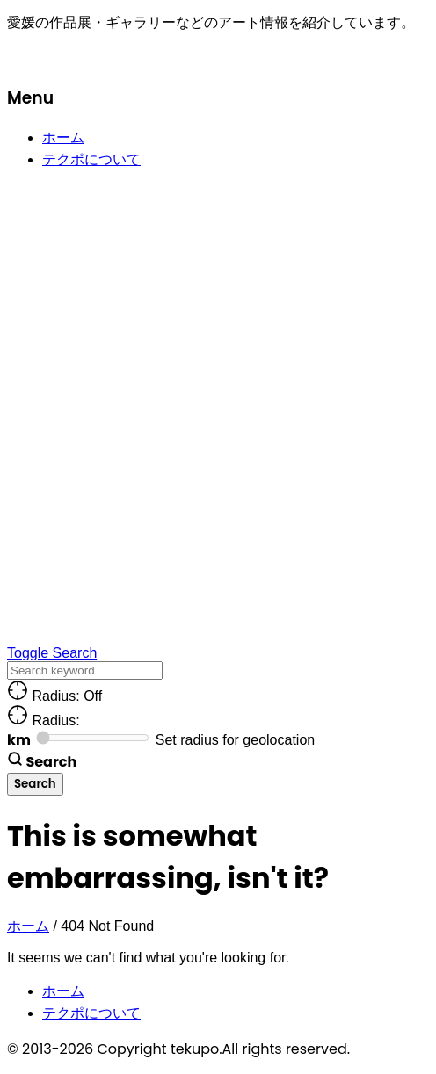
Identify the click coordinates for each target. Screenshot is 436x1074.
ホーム (63, 137)
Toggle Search (52, 652)
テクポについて (91, 159)
